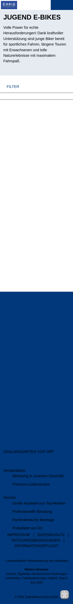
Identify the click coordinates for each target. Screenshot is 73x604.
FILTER (9, 86)
